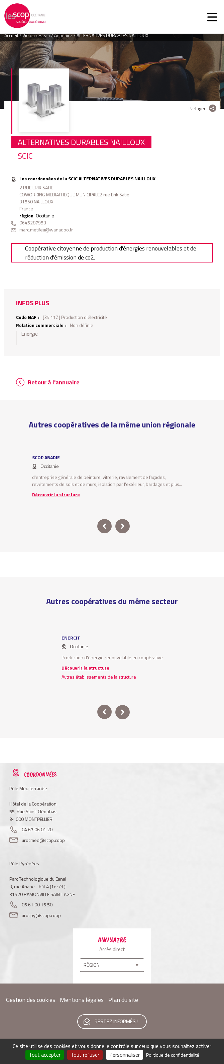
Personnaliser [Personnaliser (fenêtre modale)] (124, 1055)
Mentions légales (82, 999)
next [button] (122, 526)
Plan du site (123, 999)
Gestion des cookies (30, 999)
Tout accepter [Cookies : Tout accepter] (45, 1055)
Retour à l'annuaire (54, 382)
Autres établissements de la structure (99, 676)
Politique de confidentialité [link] (172, 1054)
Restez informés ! (116, 1021)
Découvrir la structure (56, 494)
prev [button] (104, 526)
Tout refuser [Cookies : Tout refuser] (85, 1055)
